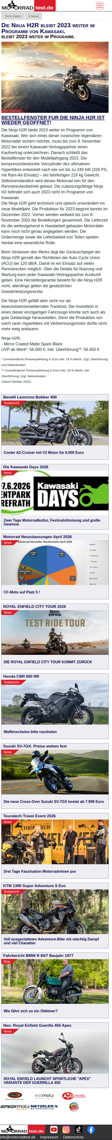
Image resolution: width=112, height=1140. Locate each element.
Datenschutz (73, 1137)
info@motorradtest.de (17, 1137)
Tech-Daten (13, 16)
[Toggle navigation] (100, 5)
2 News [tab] (33, 16)
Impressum (49, 1137)
